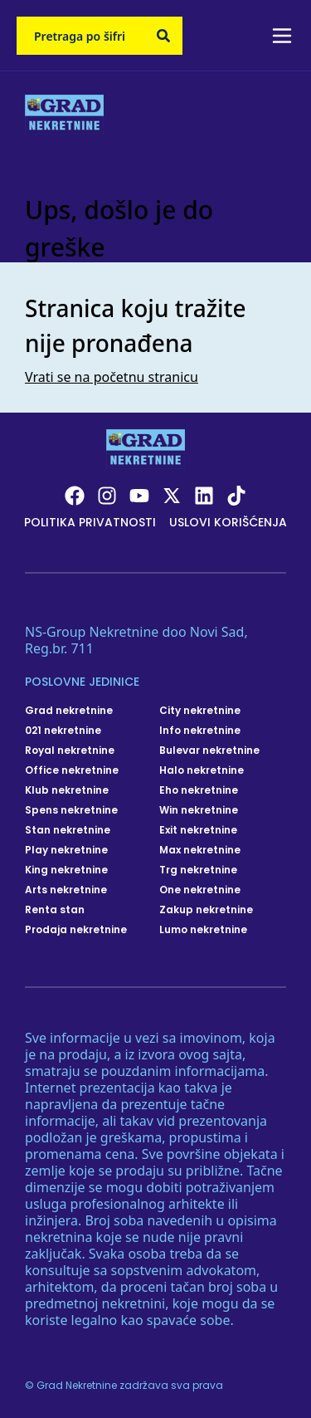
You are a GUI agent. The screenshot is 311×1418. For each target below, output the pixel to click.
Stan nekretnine (67, 830)
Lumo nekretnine (203, 929)
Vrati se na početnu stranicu (111, 377)
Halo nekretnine (201, 770)
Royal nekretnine (69, 750)
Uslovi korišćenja (228, 522)
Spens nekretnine (71, 810)
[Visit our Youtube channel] (139, 496)
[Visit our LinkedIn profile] (204, 496)
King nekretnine (66, 870)
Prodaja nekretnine (76, 929)
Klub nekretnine (67, 790)
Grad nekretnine (69, 710)
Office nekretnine (72, 770)
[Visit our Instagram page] (107, 496)
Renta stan (55, 910)
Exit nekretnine (198, 830)
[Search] (163, 36)
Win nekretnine (198, 810)
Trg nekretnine (198, 870)
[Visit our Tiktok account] (236, 496)
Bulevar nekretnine (209, 750)
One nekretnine (200, 890)
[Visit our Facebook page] (75, 496)
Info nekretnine (200, 730)
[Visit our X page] (172, 496)
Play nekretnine (66, 850)
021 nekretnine (63, 730)
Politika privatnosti (90, 522)
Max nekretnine (200, 850)
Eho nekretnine (198, 790)
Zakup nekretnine (206, 910)
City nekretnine (200, 710)
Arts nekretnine (66, 890)
